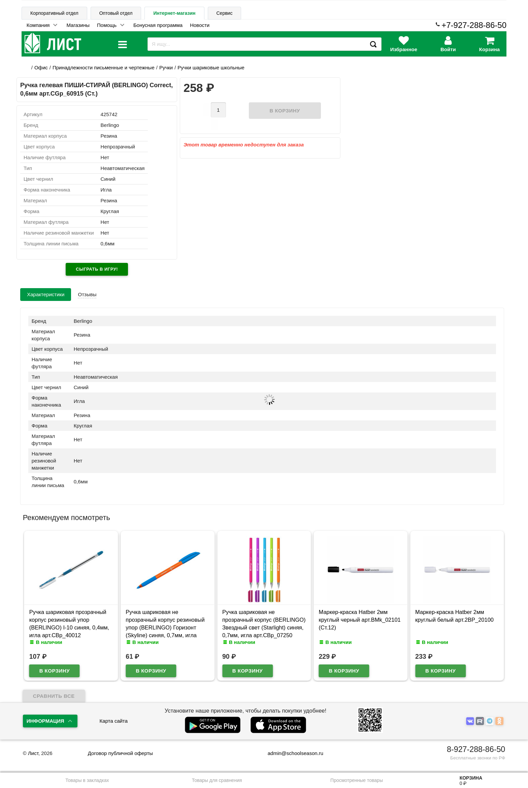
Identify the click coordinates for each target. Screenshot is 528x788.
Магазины (78, 25)
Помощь (107, 25)
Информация (45, 721)
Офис (41, 67)
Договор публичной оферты (120, 753)
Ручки (166, 67)
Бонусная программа (158, 25)
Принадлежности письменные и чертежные (104, 67)
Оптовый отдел (116, 13)
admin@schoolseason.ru (291, 753)
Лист (33, 753)
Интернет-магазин (174, 13)
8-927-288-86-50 (476, 749)
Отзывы (87, 294)
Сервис (225, 13)
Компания (38, 25)
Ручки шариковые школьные (210, 67)
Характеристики (45, 294)
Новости (199, 25)
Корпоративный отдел (54, 13)
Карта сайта (114, 721)
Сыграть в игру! (97, 269)
